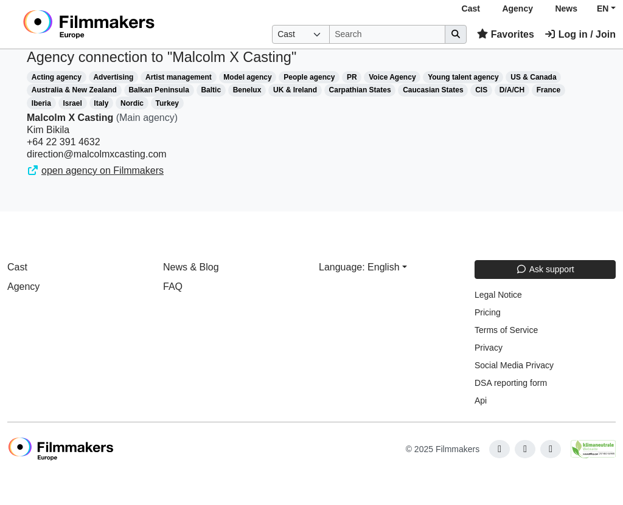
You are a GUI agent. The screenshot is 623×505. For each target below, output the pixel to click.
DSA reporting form (511, 383)
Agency (517, 8)
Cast (471, 8)
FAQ (173, 286)
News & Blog (191, 267)
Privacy (489, 347)
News (566, 8)
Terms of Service (506, 330)
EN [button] (602, 8)
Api (481, 400)
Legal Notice (498, 295)
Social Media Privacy (514, 365)
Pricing (488, 312)
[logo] (118, 24)
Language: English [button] (359, 267)
